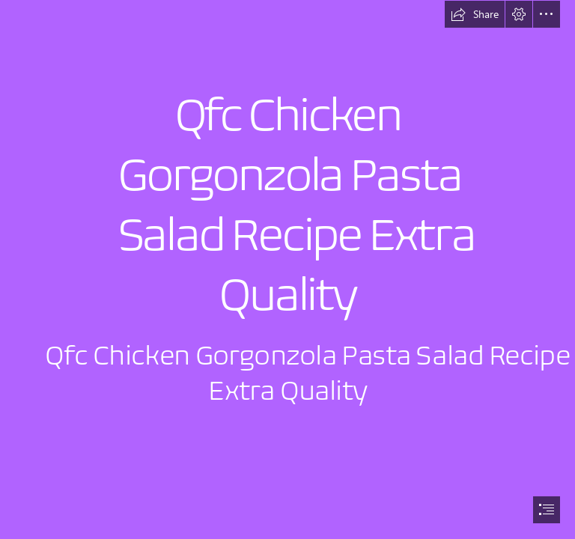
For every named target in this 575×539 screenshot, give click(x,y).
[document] (287, 269)
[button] (475, 14)
